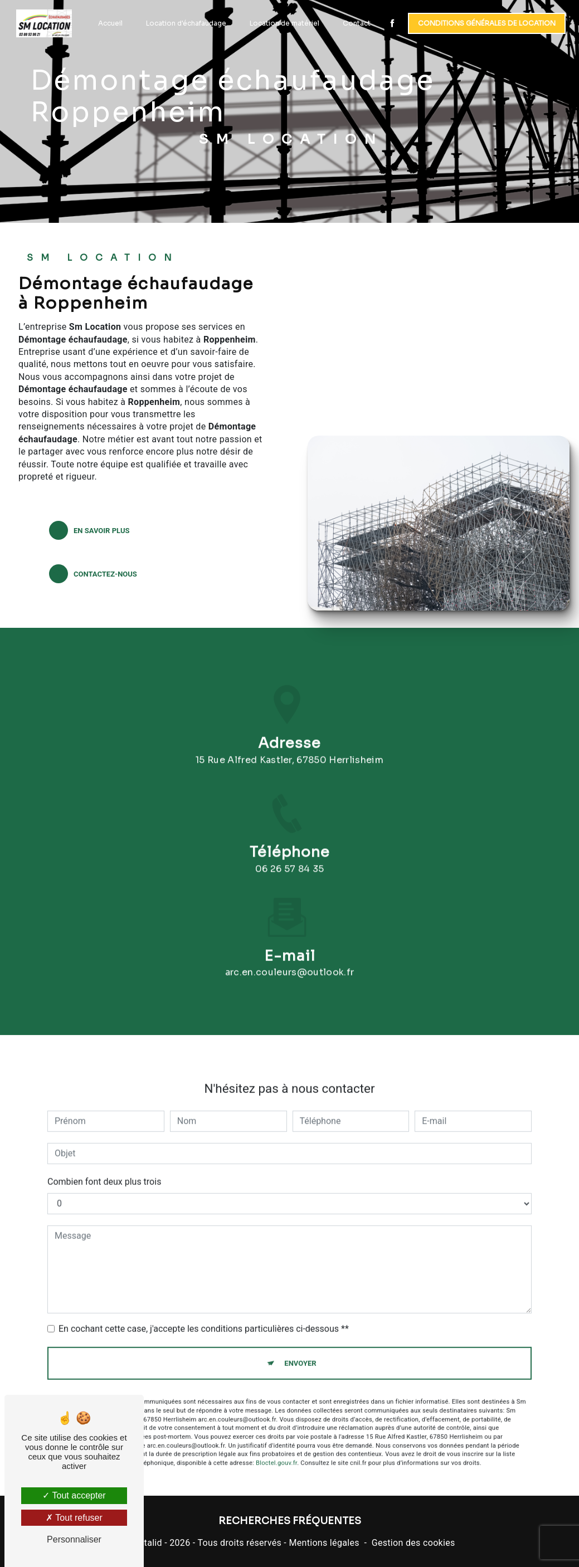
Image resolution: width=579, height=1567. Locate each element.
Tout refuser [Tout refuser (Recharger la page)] (74, 1517)
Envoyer (300, 1350)
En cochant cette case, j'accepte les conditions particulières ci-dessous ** (204, 1315)
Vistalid (146, 1542)
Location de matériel (283, 23)
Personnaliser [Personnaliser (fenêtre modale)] (74, 1539)
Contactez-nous (93, 573)
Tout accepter (73, 1495)
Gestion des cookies (413, 1542)
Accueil (109, 23)
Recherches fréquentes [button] (289, 1521)
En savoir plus (89, 530)
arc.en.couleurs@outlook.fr (289, 959)
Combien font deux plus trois (104, 1168)
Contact (355, 23)
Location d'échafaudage (185, 23)
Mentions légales (324, 1542)
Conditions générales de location (485, 23)
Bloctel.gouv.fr (276, 1449)
